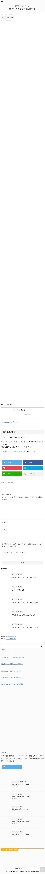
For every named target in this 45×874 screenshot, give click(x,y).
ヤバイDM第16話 (18, 590)
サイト (4, 536)
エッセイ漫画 (6, 482)
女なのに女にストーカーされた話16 (25, 627)
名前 (4, 522)
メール (5, 529)
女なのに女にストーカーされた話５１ (21, 784)
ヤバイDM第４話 (11, 639)
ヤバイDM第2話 (11, 636)
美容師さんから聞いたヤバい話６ (20, 821)
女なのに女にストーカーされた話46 (25, 602)
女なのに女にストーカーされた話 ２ (25, 577)
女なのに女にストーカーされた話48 (21, 834)
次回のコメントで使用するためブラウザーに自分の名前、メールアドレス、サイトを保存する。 (22, 545)
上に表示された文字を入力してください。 (14, 552)
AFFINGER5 (35, 871)
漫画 (12, 482)
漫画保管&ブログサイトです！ (22, 868)
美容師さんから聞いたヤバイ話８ (20, 796)
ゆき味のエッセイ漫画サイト (22, 9)
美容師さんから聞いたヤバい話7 (23, 615)
